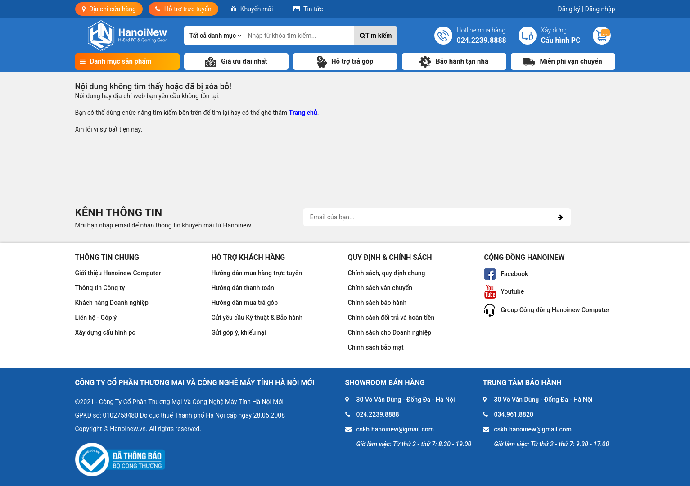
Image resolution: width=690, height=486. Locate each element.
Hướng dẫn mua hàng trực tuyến (257, 273)
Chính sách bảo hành (377, 302)
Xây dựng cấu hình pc (105, 332)
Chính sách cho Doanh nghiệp (390, 332)
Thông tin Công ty (100, 287)
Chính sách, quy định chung (386, 273)
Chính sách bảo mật (376, 347)
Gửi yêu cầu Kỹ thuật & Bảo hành (257, 317)
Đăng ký (570, 9)
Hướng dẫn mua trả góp (245, 302)
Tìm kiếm (376, 35)
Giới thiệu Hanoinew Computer (118, 273)
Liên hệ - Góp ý (96, 317)
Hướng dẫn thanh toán (243, 287)
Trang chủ (303, 112)
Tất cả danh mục (215, 35)
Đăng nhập (600, 9)
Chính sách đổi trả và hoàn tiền (391, 317)
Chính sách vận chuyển (380, 287)
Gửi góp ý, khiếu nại (239, 332)
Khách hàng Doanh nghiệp (112, 302)
